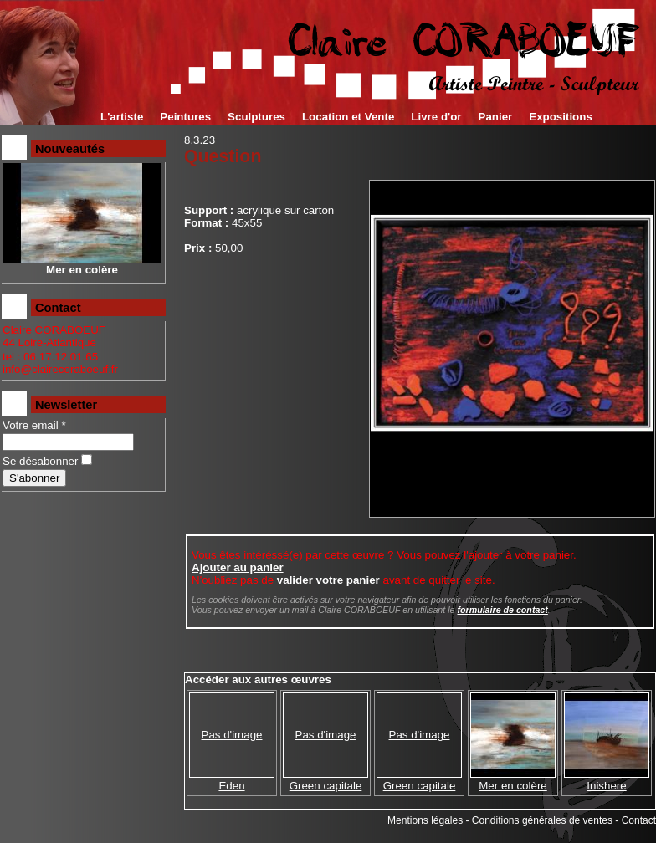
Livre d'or (436, 116)
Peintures (185, 116)
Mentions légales (425, 820)
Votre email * (34, 425)
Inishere (606, 785)
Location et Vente (348, 116)
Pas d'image (232, 734)
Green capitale (326, 785)
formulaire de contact (502, 610)
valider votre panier (328, 580)
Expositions (560, 116)
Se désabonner (40, 461)
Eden (231, 785)
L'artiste (121, 116)
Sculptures (256, 116)
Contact (639, 820)
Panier (496, 116)
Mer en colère (513, 785)
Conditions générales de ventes (542, 820)
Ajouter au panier (238, 567)
